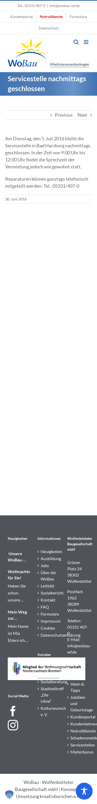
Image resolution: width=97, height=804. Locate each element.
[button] (9, 794)
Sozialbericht (49, 592)
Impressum (49, 620)
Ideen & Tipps (77, 687)
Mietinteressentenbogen (69, 64)
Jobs (45, 565)
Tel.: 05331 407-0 (31, 5)
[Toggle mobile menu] (86, 42)
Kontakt (48, 599)
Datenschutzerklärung (49, 634)
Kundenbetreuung (78, 723)
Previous (64, 115)
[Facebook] (13, 711)
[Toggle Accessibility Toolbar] (84, 791)
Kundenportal (78, 716)
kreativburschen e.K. (60, 796)
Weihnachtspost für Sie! (19, 574)
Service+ (48, 674)
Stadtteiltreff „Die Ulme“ (49, 695)
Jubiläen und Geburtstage (78, 703)
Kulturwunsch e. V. (49, 711)
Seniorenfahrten (49, 667)
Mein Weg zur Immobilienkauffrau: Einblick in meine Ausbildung (19, 615)
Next (82, 115)
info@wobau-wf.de (64, 5)
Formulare (49, 613)
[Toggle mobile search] (76, 42)
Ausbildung (49, 558)
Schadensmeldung (78, 737)
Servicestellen (78, 744)
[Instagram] (13, 725)
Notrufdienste (78, 730)
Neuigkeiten (49, 551)
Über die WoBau (48, 575)
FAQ (45, 606)
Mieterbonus (78, 751)
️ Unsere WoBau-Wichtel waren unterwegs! (18, 557)
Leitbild (47, 585)
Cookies (48, 627)
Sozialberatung (49, 681)
